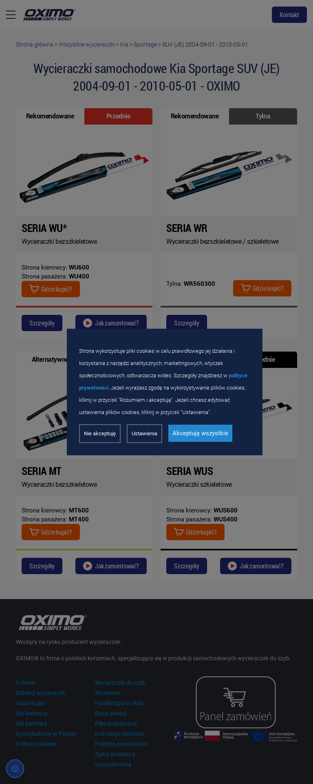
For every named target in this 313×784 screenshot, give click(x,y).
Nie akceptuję (100, 433)
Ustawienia (144, 433)
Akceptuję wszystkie (200, 433)
